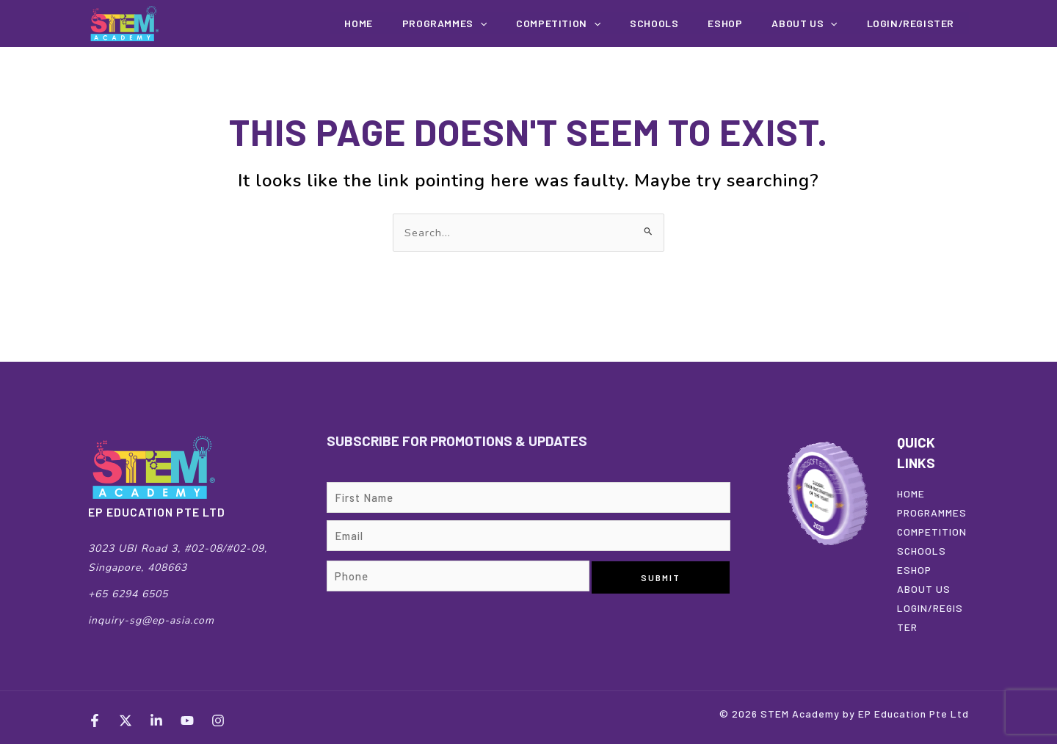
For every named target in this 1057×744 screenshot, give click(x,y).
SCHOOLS (921, 550)
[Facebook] (94, 720)
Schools (690, 23)
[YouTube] (187, 720)
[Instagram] (218, 720)
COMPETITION (604, 23)
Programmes (501, 23)
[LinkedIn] (156, 720)
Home (425, 23)
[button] (536, 23)
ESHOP (914, 570)
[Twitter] (125, 720)
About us (819, 23)
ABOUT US (924, 589)
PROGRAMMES (932, 512)
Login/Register (915, 23)
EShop (750, 23)
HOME (911, 493)
